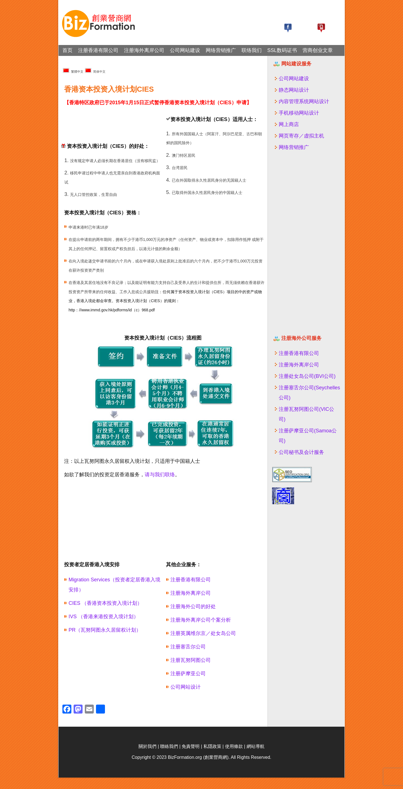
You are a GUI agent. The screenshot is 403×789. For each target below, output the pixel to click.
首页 (67, 50)
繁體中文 (73, 70)
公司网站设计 (185, 687)
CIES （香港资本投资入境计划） (105, 603)
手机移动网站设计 (299, 113)
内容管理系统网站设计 (304, 101)
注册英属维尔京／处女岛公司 (203, 633)
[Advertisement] (126, 119)
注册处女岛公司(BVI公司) (307, 376)
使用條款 (234, 757)
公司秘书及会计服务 (301, 452)
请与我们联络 (160, 474)
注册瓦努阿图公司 (190, 660)
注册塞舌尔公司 (188, 647)
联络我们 (252, 50)
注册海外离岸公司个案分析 (200, 620)
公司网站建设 (185, 50)
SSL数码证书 (282, 50)
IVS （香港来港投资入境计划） (104, 616)
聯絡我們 (169, 757)
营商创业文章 (318, 50)
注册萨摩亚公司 (188, 673)
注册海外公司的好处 (193, 606)
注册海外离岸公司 (144, 50)
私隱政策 (212, 757)
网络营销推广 (221, 50)
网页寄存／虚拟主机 (301, 136)
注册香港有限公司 (98, 50)
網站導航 (255, 757)
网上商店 (289, 124)
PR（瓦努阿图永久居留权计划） (105, 630)
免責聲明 (191, 757)
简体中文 (95, 70)
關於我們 (147, 757)
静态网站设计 (294, 90)
